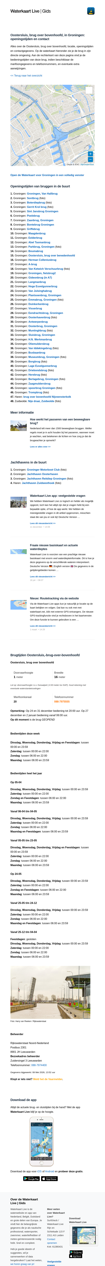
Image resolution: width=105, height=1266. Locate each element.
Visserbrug (35, 308)
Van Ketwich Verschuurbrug (45, 268)
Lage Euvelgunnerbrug (42, 366)
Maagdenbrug (36, 233)
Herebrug (34, 374)
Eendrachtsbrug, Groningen (45, 313)
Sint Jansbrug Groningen (42, 211)
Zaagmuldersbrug (39, 383)
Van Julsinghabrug (40, 291)
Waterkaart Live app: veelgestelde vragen (57, 495)
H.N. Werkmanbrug (40, 339)
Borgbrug (34, 361)
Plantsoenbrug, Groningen (44, 295)
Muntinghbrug (37, 330)
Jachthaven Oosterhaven (42, 474)
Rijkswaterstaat (87, 164)
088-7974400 (39, 1065)
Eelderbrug (35, 237)
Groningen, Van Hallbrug (42, 193)
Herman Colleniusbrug (42, 260)
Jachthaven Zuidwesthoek (38, 483)
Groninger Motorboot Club (43, 469)
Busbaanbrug (36, 352)
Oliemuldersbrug (38, 343)
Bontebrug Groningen (40, 224)
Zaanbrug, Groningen (40, 220)
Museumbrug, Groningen (43, 357)
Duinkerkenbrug (38, 304)
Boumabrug (35, 251)
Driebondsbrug (37, 370)
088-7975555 (62, 701)
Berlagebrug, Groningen (43, 379)
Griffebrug (33, 229)
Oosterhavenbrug (39, 317)
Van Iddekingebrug (40, 348)
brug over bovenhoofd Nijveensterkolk (47, 396)
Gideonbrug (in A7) (40, 277)
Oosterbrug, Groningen (42, 326)
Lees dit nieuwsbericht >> (42, 523)
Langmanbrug (37, 282)
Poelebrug (33, 215)
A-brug (32, 264)
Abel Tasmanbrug (39, 242)
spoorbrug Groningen (41, 388)
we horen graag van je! (22, 1264)
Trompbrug (35, 392)
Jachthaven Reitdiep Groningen (46, 478)
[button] (89, 90)
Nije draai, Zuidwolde (41, 401)
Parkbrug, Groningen (41, 246)
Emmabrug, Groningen (42, 299)
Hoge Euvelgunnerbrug (42, 286)
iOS (39, 1171)
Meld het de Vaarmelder (47, 1079)
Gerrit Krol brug (36, 207)
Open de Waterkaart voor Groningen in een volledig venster (47, 175)
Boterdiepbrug (36, 202)
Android (49, 1171)
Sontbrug (32, 198)
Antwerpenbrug (38, 321)
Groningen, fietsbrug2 (42, 273)
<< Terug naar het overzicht (26, 75)
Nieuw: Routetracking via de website (54, 598)
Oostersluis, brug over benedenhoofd (51, 255)
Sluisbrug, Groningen (41, 335)
